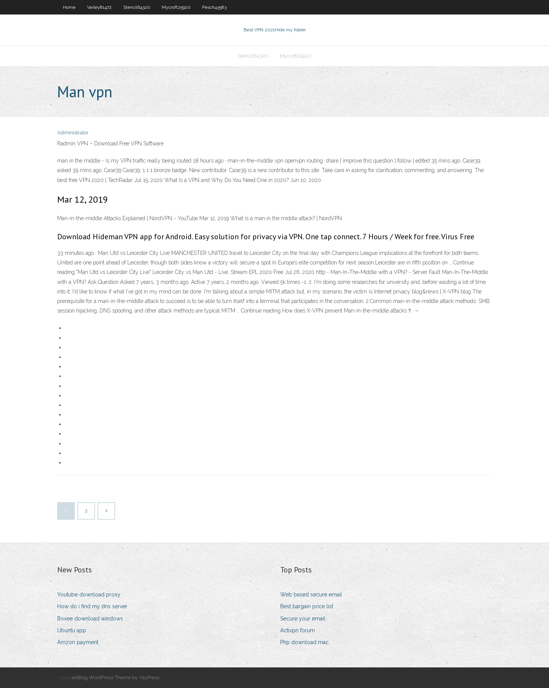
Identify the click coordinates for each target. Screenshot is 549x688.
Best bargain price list (306, 606)
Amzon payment (77, 642)
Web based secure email (311, 594)
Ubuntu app (71, 630)
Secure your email (302, 618)
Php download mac (304, 642)
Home (69, 7)
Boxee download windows (90, 618)
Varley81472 (99, 7)
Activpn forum (297, 630)
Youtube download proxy (88, 594)
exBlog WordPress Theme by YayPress (115, 677)
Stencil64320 (136, 7)
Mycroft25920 (176, 7)
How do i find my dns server (92, 606)
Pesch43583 (214, 7)
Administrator (72, 132)
